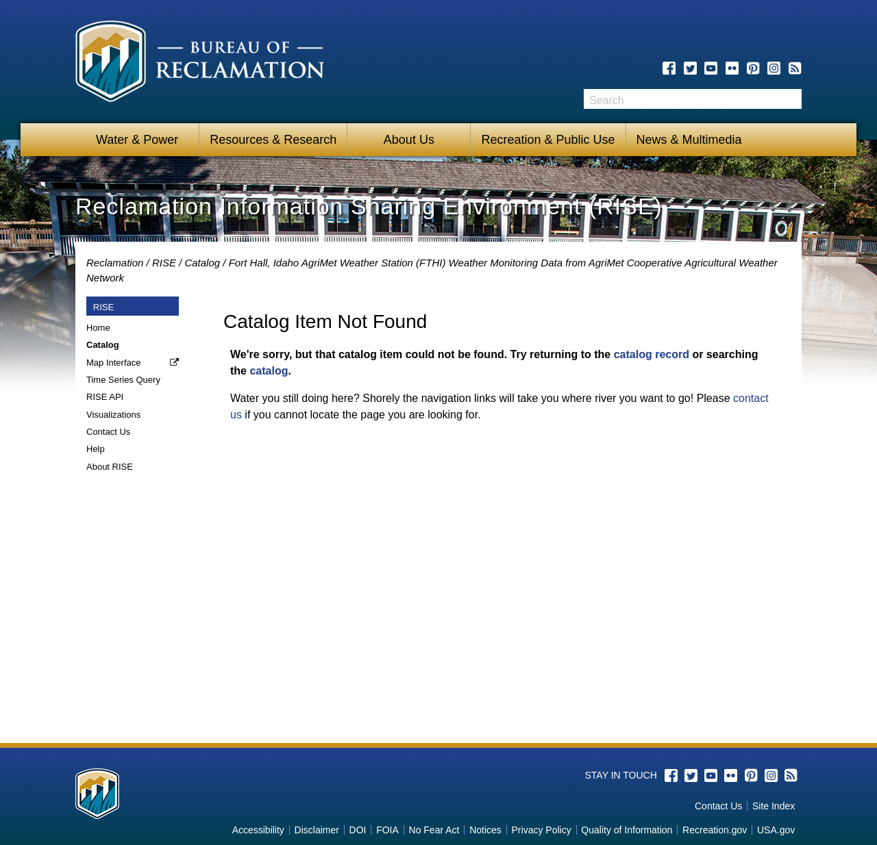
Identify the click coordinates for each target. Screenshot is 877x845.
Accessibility (258, 829)
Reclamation (114, 262)
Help (95, 449)
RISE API (104, 397)
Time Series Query (123, 380)
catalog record (651, 354)
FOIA (387, 829)
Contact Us (108, 432)
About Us (409, 140)
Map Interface (113, 362)
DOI (358, 829)
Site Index (773, 805)
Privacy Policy (541, 829)
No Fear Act (434, 829)
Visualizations (113, 414)
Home (98, 328)
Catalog (202, 262)
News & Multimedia (689, 140)
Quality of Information (626, 829)
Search (791, 99)
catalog (268, 371)
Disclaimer (317, 829)
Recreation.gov (714, 829)
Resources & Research (273, 140)
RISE (164, 262)
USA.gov (776, 829)
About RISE (109, 467)
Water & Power (137, 140)
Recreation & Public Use (548, 140)
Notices (485, 829)
